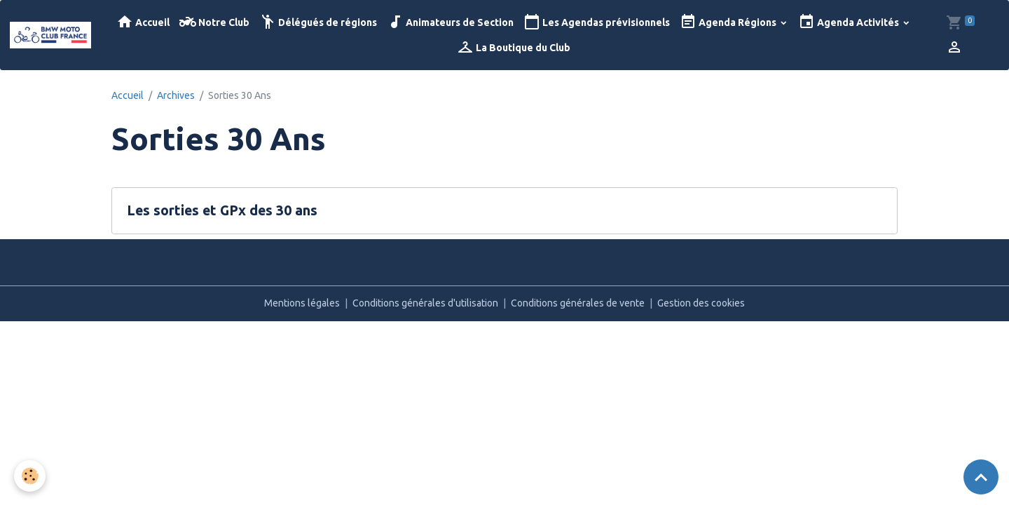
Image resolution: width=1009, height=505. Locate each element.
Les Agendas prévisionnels (596, 22)
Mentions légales (302, 303)
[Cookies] (30, 476)
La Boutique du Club (513, 47)
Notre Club (214, 22)
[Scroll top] (980, 476)
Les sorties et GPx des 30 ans (222, 210)
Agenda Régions (729, 22)
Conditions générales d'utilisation (425, 303)
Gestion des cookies (701, 303)
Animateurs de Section (450, 22)
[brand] (50, 35)
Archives (176, 95)
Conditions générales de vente (578, 303)
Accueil (143, 22)
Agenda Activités (849, 22)
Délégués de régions (318, 22)
